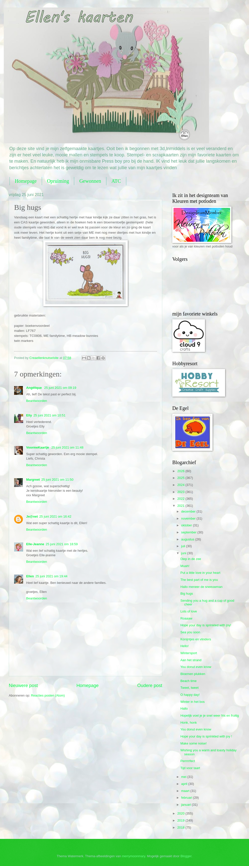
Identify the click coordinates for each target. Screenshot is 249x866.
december (188, 511)
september (189, 532)
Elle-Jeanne (35, 544)
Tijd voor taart (190, 768)
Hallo (184, 708)
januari (186, 805)
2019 (181, 820)
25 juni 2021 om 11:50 (57, 479)
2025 (181, 478)
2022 (181, 499)
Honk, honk (188, 722)
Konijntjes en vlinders (195, 639)
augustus (188, 539)
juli (183, 546)
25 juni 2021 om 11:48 (67, 447)
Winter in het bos (192, 702)
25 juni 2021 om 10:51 (49, 415)
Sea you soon (190, 632)
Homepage (26, 181)
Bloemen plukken (192, 674)
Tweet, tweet (189, 688)
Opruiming (58, 181)
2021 (181, 506)
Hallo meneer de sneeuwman (201, 587)
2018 (181, 827)
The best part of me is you (199, 580)
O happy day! (190, 695)
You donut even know (195, 667)
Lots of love (188, 611)
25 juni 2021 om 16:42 (55, 516)
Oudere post (149, 685)
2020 (181, 813)
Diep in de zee (190, 559)
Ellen (30, 576)
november (188, 518)
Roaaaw (186, 618)
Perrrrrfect (187, 761)
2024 (181, 485)
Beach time (188, 681)
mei (184, 777)
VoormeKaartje (38, 447)
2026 (181, 471)
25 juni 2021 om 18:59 (62, 544)
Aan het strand (190, 660)
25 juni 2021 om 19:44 (51, 576)
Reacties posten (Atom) (48, 695)
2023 (181, 492)
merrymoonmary (133, 856)
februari (187, 797)
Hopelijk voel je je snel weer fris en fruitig (209, 715)
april (184, 784)
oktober (187, 525)
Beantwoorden (36, 401)
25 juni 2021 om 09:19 (60, 388)
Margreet (33, 479)
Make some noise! (193, 743)
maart (185, 791)
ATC (116, 181)
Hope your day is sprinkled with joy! (205, 625)
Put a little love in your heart (200, 573)
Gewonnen (90, 181)
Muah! (184, 566)
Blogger (185, 856)
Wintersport (188, 653)
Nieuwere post (23, 685)
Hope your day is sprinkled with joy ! (206, 736)
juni (184, 553)
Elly (29, 415)
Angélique (34, 388)
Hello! (184, 646)
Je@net (32, 516)
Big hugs (186, 593)
